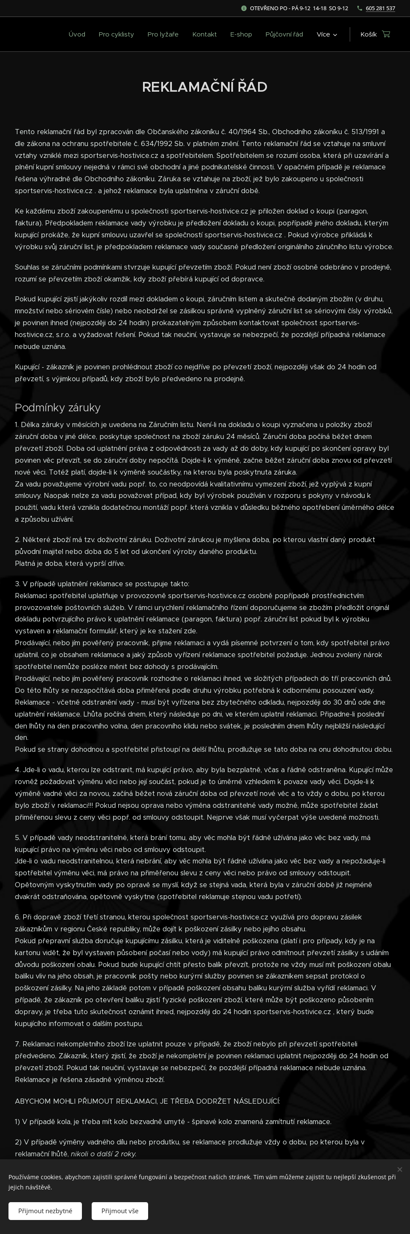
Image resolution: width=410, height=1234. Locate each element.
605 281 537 (380, 8)
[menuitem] (79, 34)
